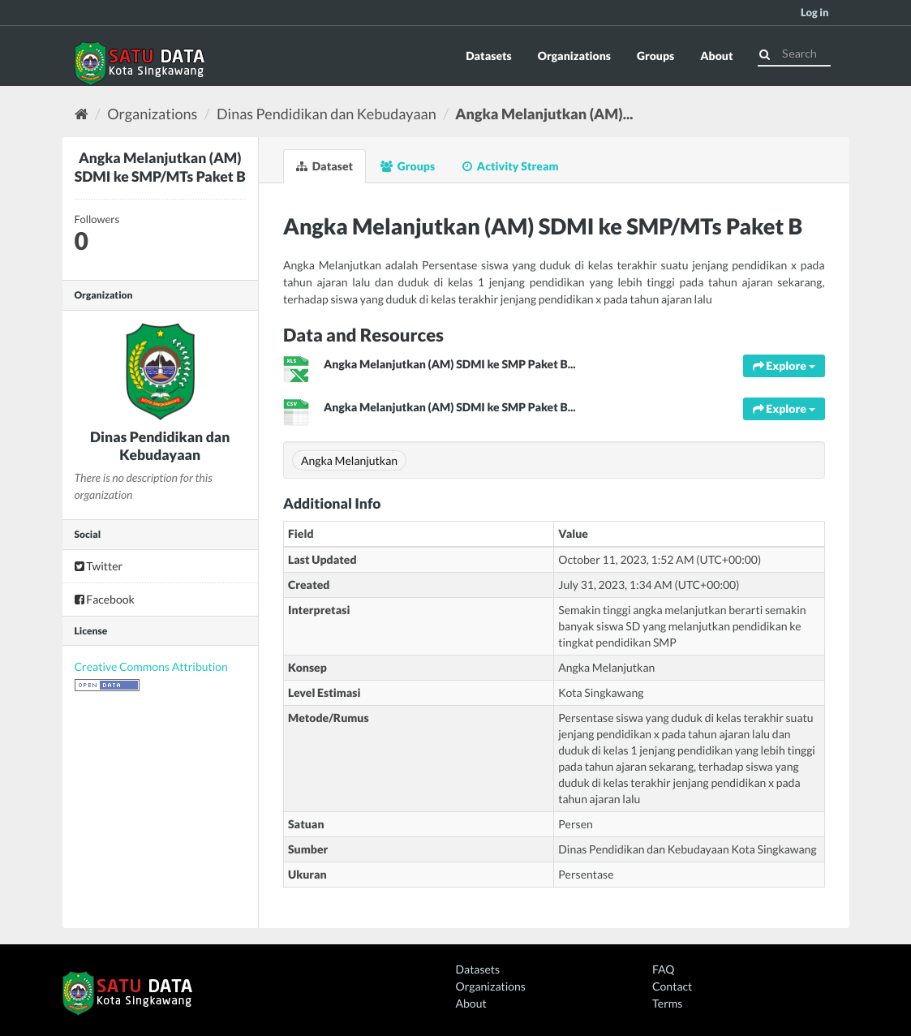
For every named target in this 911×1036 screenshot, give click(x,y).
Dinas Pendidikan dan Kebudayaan (326, 114)
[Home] (81, 114)
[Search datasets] (794, 53)
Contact (672, 986)
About (716, 55)
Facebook (105, 599)
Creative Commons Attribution (151, 666)
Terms (667, 1003)
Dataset (324, 166)
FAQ (663, 969)
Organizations (574, 55)
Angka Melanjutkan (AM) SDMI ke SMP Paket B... (450, 364)
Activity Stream (510, 166)
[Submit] (764, 52)
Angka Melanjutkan (349, 460)
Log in (815, 12)
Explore (784, 365)
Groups (655, 55)
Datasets (489, 55)
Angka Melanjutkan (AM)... (544, 114)
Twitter (99, 566)
